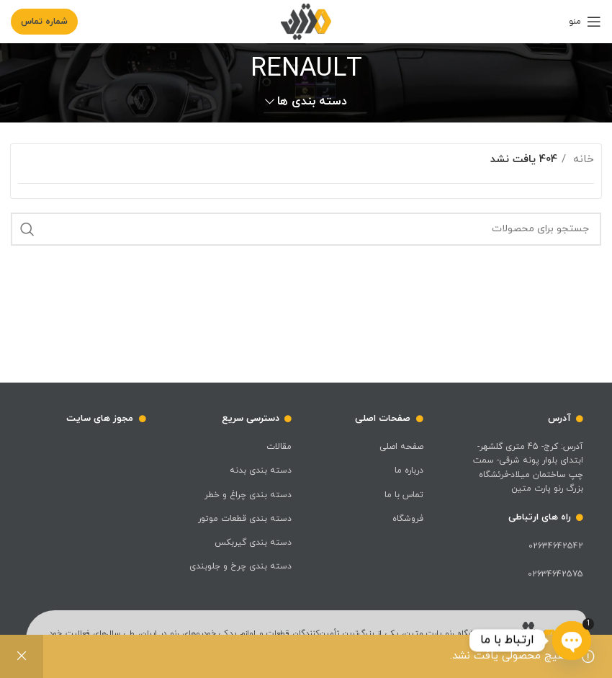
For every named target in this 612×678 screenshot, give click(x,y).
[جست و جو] (306, 229)
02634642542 (555, 546)
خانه (582, 159)
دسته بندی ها (312, 102)
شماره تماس (44, 21)
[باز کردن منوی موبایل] (585, 21)
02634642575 (555, 574)
